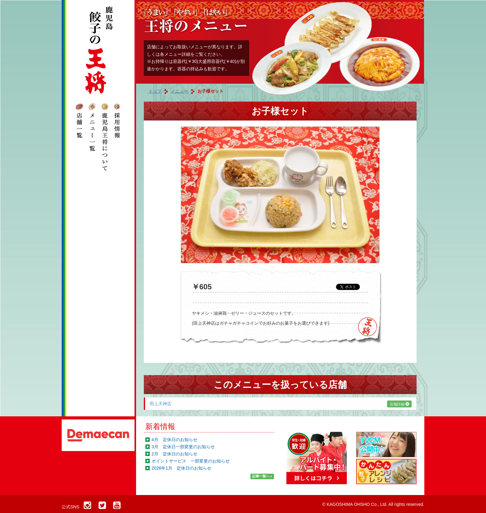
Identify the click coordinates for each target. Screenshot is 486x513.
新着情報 (160, 426)
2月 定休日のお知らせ (174, 453)
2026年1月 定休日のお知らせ (181, 468)
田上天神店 (281, 404)
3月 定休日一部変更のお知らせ (183, 446)
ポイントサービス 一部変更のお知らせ (191, 460)
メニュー (179, 91)
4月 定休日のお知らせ (174, 439)
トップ (154, 91)
